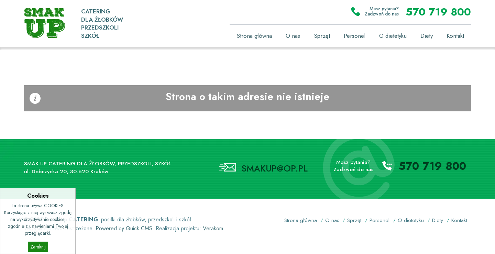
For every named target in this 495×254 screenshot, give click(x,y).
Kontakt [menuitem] (455, 36)
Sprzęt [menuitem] (322, 36)
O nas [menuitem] (293, 36)
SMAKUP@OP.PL (274, 168)
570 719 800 (438, 11)
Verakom (213, 228)
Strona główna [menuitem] (254, 36)
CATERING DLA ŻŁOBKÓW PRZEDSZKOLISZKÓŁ (102, 23)
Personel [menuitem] (354, 36)
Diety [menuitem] (426, 36)
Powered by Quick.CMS (124, 228)
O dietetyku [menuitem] (393, 36)
